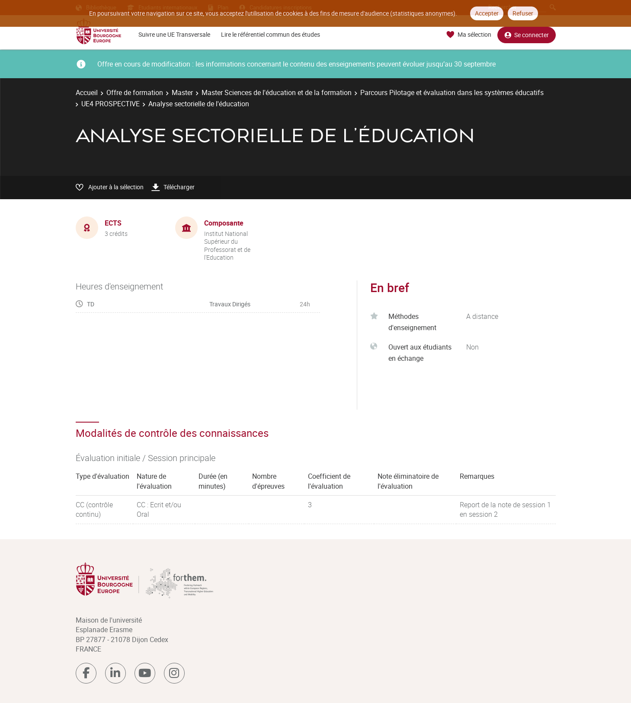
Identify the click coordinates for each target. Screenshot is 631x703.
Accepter (487, 13)
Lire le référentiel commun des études (270, 34)
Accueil (87, 92)
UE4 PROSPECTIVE (110, 103)
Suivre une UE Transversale (174, 34)
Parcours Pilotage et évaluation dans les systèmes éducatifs (452, 92)
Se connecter (526, 35)
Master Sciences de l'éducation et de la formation (277, 92)
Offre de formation (134, 92)
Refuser (522, 13)
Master (182, 92)
